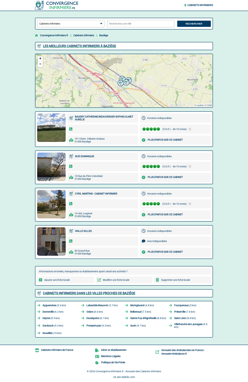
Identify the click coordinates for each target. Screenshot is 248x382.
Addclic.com (128, 377)
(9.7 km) (138, 325)
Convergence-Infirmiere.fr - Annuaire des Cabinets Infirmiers (128, 371)
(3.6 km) (54, 305)
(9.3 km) (53, 325)
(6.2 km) (53, 311)
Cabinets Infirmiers (200, 5)
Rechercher (194, 23)
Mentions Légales (110, 356)
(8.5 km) (51, 318)
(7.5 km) (140, 311)
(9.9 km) (190, 325)
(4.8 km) (142, 305)
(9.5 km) (98, 325)
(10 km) (52, 333)
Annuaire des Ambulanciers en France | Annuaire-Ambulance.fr (182, 352)
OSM (209, 105)
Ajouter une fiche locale (57, 279)
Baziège (103, 35)
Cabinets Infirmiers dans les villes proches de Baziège (89, 293)
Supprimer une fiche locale (175, 279)
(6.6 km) (94, 311)
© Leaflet (198, 105)
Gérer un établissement (113, 350)
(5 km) (185, 305)
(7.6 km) (184, 311)
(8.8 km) (148, 318)
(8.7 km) (97, 318)
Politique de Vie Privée (113, 362)
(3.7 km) (102, 305)
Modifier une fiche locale (116, 279)
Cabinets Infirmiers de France (57, 350)
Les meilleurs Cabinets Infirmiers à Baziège (79, 46)
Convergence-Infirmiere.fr (54, 35)
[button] (120, 82)
